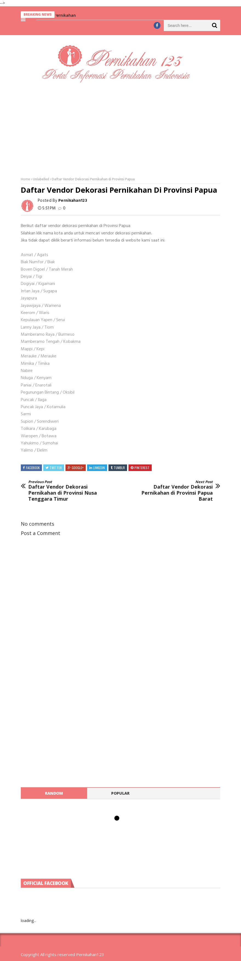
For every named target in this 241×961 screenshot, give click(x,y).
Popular (120, 793)
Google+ (78, 467)
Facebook (33, 467)
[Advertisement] (120, 129)
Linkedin (99, 467)
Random (54, 793)
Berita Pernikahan (61, 15)
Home (25, 179)
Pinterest (142, 467)
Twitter (56, 467)
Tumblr (119, 467)
